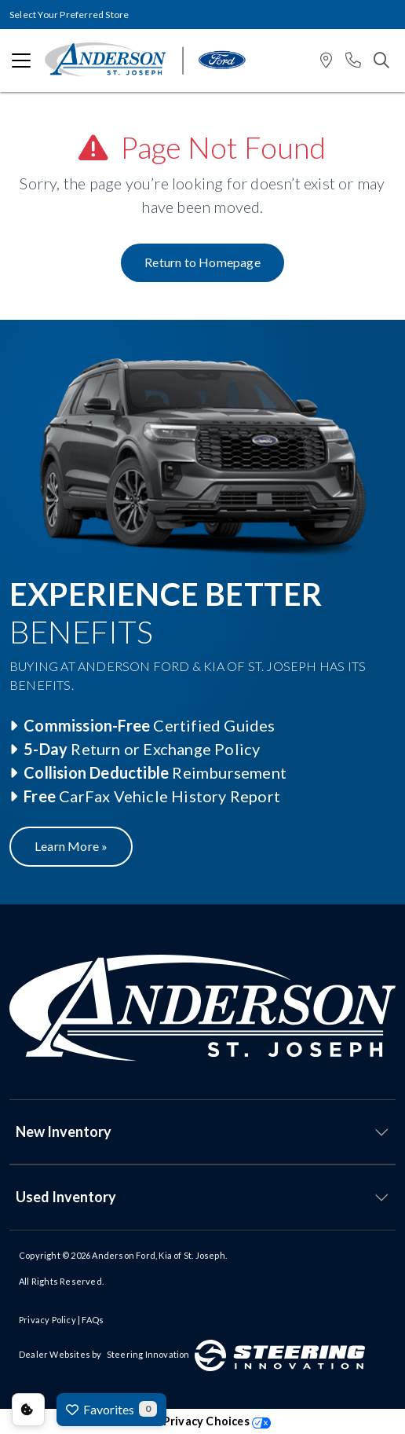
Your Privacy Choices (202, 1421)
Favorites (111, 1409)
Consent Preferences (28, 1409)
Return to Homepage (202, 262)
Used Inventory (66, 1196)
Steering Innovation (148, 1354)
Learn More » (71, 845)
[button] (326, 60)
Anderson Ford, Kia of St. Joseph (158, 1255)
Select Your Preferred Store (69, 14)
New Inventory (63, 1131)
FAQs (93, 1320)
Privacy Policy (47, 1320)
